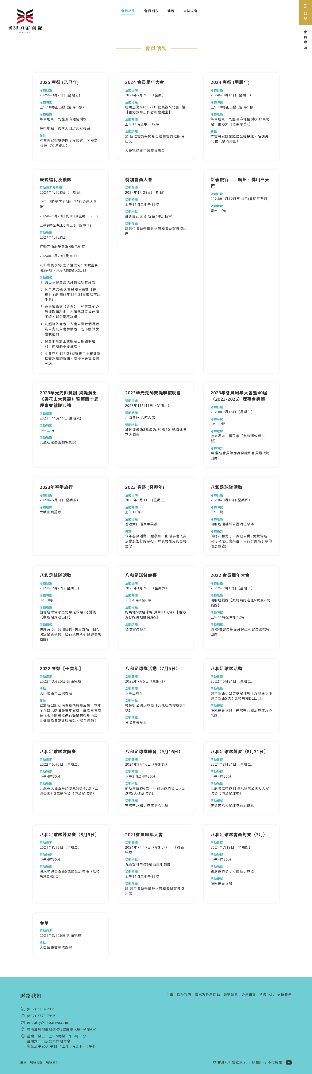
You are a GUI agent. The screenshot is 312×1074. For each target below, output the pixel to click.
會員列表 (151, 11)
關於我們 (184, 994)
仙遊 (170, 11)
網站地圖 (36, 1062)
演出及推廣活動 (207, 994)
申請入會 (190, 11)
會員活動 (128, 12)
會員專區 (249, 994)
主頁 (169, 994)
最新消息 (231, 994)
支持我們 (284, 994)
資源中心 (266, 994)
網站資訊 (52, 1062)
